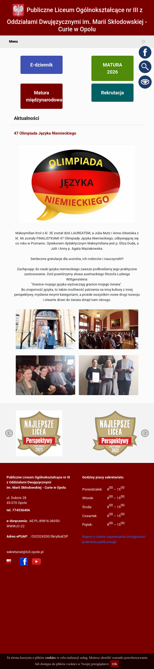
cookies (50, 658)
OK (114, 664)
